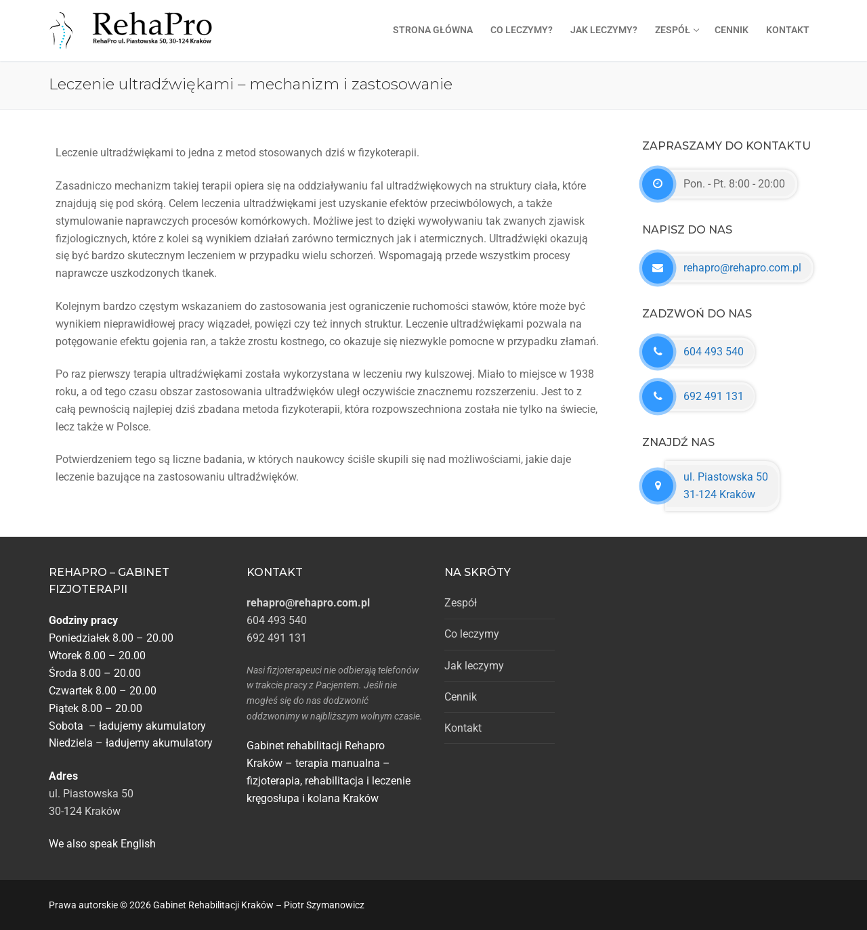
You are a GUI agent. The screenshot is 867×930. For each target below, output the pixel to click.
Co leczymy (471, 633)
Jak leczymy (474, 665)
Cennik (460, 696)
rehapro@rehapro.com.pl (742, 267)
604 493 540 (713, 351)
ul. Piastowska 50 (91, 793)
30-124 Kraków (85, 811)
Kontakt (463, 728)
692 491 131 (713, 396)
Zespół (460, 602)
